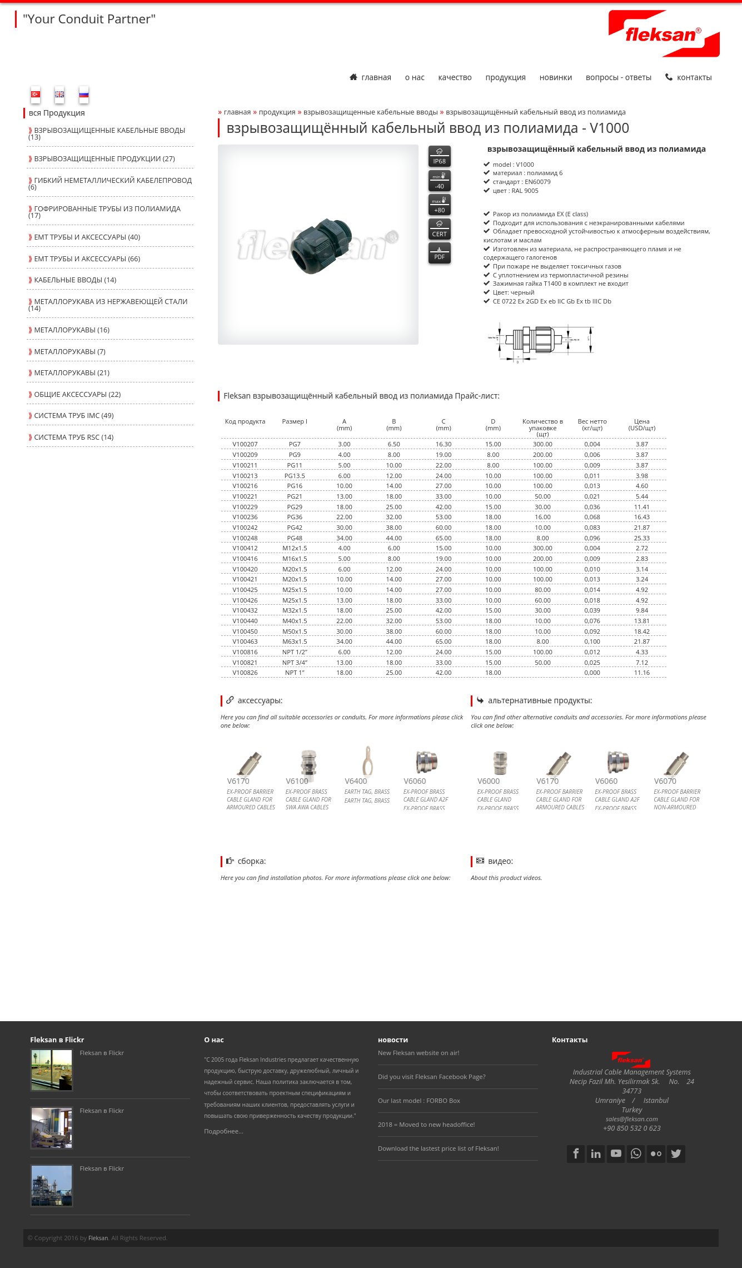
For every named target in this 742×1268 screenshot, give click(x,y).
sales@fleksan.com (632, 1119)
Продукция (506, 77)
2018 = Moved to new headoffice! (426, 1124)
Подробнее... (223, 1131)
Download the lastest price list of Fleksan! (438, 1148)
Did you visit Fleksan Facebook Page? (432, 1076)
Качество (455, 77)
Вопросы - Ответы (618, 77)
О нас (415, 77)
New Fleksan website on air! (418, 1052)
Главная (370, 77)
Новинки (556, 77)
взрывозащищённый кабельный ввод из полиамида (536, 112)
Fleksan (98, 1238)
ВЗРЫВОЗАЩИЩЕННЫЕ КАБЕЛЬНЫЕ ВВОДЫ (370, 112)
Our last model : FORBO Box (419, 1100)
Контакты (688, 77)
